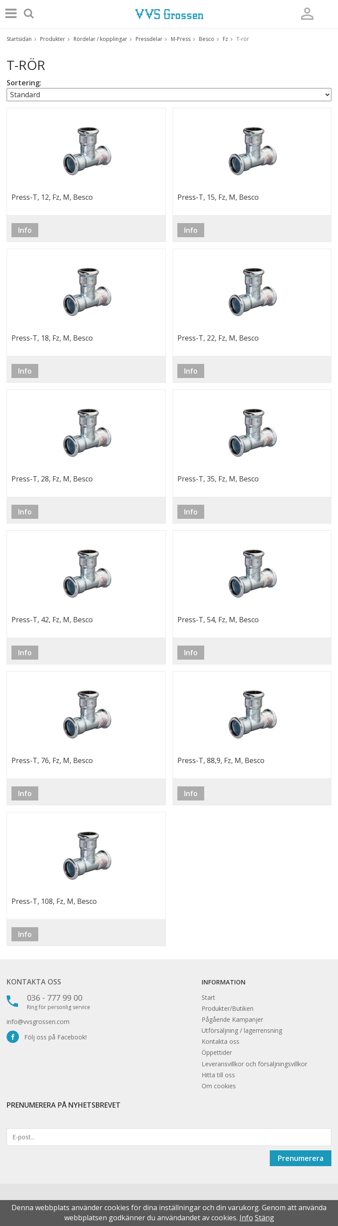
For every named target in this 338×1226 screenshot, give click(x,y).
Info (25, 230)
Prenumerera (300, 1158)
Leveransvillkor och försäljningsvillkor (254, 1064)
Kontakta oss (34, 982)
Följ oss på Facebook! (47, 1037)
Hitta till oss (218, 1075)
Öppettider (217, 1052)
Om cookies (219, 1086)
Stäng (264, 1217)
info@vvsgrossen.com (38, 1021)
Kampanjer (247, 1019)
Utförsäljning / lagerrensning (242, 1030)
